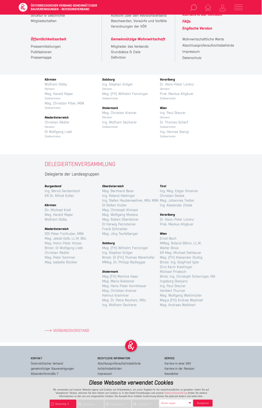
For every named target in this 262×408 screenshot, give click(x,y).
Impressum (105, 373)
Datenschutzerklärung (176, 392)
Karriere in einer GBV (177, 363)
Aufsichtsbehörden (110, 368)
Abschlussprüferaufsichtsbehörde (119, 363)
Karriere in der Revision (179, 368)
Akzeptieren (203, 403)
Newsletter (171, 373)
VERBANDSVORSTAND (71, 330)
